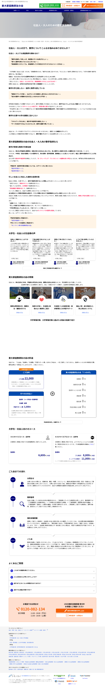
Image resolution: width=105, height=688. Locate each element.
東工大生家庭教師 (58, 663)
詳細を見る (19, 313)
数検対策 (16, 657)
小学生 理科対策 (46, 653)
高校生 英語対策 (39, 655)
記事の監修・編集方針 (22, 670)
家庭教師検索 (12, 663)
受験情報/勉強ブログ (85, 10)
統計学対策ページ (17, 168)
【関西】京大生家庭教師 (70, 663)
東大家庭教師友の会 (12, 5)
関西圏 (78, 1)
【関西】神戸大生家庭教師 (15, 665)
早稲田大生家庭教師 (30, 663)
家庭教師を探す (53, 10)
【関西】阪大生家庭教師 (83, 663)
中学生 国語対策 (91, 653)
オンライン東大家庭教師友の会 (21, 225)
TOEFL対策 (70, 657)
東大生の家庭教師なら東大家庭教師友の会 (15, 1)
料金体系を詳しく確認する (51, 423)
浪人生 (36, 648)
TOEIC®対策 (63, 657)
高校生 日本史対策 (66, 655)
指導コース (16, 10)
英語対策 (21, 653)
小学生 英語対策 (73, 653)
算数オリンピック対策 (24, 657)
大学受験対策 (13, 648)
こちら (91, 445)
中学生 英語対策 (13, 655)
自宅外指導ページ (17, 220)
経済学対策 (45, 657)
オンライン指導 (28, 631)
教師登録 (100, 1)
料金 (27, 10)
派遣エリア (21, 631)
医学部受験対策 (21, 648)
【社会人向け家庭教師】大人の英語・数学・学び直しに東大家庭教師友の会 (41, 41)
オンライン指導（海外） (40, 631)
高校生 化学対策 (48, 655)
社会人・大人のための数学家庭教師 (72, 41)
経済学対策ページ (17, 171)
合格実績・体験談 (69, 10)
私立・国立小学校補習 (22, 639)
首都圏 (74, 1)
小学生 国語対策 (38, 653)
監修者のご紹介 (13, 670)
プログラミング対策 (36, 657)
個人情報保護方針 (39, 670)
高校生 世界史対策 (76, 655)
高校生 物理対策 (57, 655)
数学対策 (11, 653)
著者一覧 (31, 670)
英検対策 (11, 657)
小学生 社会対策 (55, 653)
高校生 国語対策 (31, 655)
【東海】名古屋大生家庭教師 (30, 665)
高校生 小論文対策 (86, 655)
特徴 (13, 631)
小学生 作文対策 (64, 653)
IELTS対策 (75, 657)
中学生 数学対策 (82, 653)
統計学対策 (51, 657)
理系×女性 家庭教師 (43, 665)
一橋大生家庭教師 (48, 663)
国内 (91, 1)
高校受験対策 (30, 643)
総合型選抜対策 (30, 648)
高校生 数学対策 (22, 655)
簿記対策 (57, 657)
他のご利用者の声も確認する (52, 268)
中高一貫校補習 (13, 643)
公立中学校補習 (22, 643)
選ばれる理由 (38, 10)
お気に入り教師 (20, 663)
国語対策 (16, 653)
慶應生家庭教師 (40, 663)
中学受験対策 (13, 639)
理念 (10, 631)
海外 (94, 1)
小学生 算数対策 (29, 653)
